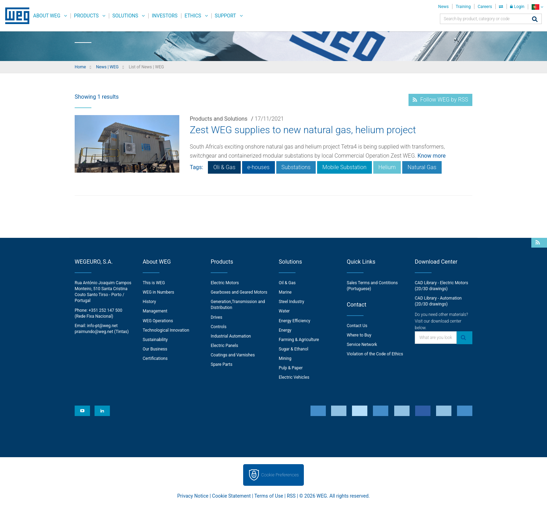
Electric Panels (224, 345)
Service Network (362, 344)
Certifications (155, 358)
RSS (291, 496)
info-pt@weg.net (102, 325)
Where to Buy (359, 335)
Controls (218, 326)
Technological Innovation (166, 330)
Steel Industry (291, 301)
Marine (285, 292)
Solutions (125, 15)
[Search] (535, 20)
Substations (296, 167)
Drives (216, 317)
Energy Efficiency (294, 320)
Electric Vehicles (294, 377)
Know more (432, 155)
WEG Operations (158, 320)
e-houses (258, 167)
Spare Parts (221, 364)
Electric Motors (225, 282)
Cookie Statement (231, 496)
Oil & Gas (287, 282)
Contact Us (357, 325)
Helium (387, 167)
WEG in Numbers (158, 292)
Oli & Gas (224, 167)
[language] (537, 7)
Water (284, 311)
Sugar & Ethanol (293, 349)
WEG (15, 15)
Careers (485, 6)
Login (517, 6)
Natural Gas (421, 167)
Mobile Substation (344, 167)
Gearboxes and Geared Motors (239, 292)
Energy (285, 330)
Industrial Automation (231, 336)
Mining (285, 358)
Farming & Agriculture (299, 339)
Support (225, 15)
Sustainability (155, 339)
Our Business (155, 349)
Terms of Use (268, 496)
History (149, 301)
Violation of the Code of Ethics (375, 354)
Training (463, 6)
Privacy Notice (192, 496)
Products (86, 15)
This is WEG (154, 282)
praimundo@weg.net (94, 331)
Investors (165, 15)
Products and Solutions (218, 118)
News (443, 6)
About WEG (46, 15)
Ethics (193, 15)
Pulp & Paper (290, 367)
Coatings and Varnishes (233, 355)
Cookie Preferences (280, 474)
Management (155, 311)
